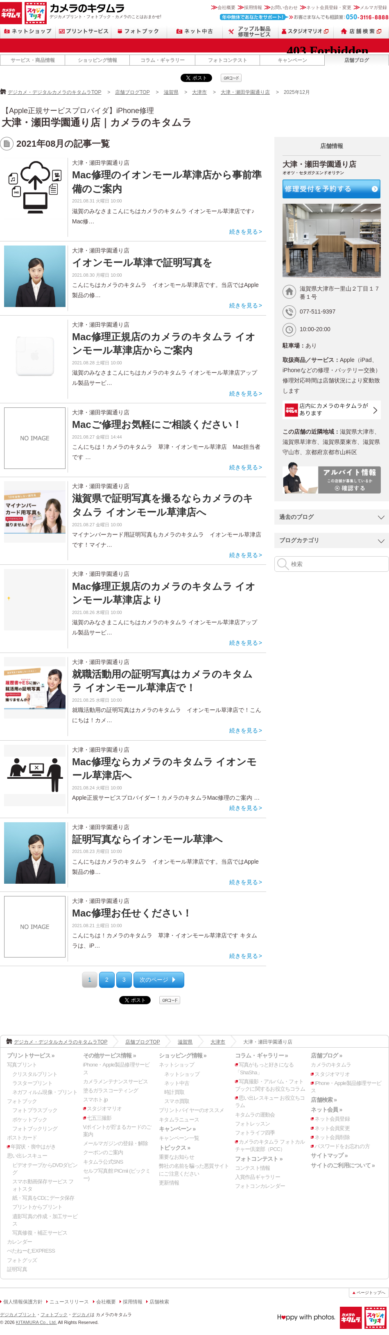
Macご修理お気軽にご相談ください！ (157, 424)
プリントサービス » (30, 1055)
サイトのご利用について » (343, 1165)
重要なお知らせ (176, 1157)
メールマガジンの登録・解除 (115, 1143)
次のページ (154, 979)
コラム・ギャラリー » (261, 1055)
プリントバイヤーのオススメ (191, 1110)
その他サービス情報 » (109, 1055)
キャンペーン (292, 60)
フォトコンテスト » (259, 1158)
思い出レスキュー (27, 1156)
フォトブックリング (34, 1129)
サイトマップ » (329, 1155)
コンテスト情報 (252, 1168)
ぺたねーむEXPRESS (31, 1251)
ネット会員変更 (332, 1128)
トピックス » (174, 1147)
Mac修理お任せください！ (132, 913)
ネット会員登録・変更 (328, 7)
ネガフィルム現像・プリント (44, 1092)
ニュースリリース (69, 1302)
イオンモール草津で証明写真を (142, 262)
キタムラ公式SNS (103, 1162)
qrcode (231, 78)
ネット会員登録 (332, 1119)
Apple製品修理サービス (250, 31)
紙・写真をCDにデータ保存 (43, 1198)
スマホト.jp (95, 1099)
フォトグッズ (22, 1260)
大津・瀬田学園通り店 (245, 92)
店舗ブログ (356, 60)
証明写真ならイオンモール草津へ (147, 839)
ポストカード (22, 1138)
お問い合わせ (284, 7)
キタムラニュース (179, 1120)
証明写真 (17, 1269)
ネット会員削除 (332, 1137)
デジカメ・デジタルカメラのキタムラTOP (54, 92)
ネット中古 (195, 31)
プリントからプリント (37, 1207)
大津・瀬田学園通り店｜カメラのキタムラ (97, 122)
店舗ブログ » (326, 1055)
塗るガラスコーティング (110, 1090)
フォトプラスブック (34, 1110)
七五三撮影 (99, 1118)
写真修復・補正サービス (39, 1233)
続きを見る (243, 231)
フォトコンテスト (227, 60)
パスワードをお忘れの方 (341, 1146)
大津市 (199, 92)
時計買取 (174, 1092)
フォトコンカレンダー (260, 1186)
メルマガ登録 (373, 7)
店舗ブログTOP (132, 92)
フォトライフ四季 (255, 1133)
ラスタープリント (32, 1083)
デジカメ (81, 1314)
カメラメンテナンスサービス (115, 1081)
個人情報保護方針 (23, 1302)
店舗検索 (361, 31)
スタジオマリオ (36, 13)
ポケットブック (29, 1120)
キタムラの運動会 (255, 1115)
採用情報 (253, 7)
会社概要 (226, 7)
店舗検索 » (324, 1099)
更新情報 (169, 1183)
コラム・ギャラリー (162, 60)
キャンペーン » (177, 1129)
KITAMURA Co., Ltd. (36, 1322)
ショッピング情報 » (182, 1055)
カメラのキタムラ (11, 13)
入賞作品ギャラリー (257, 1177)
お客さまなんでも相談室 (304, 17)
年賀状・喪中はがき (33, 1147)
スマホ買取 (176, 1101)
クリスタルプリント (34, 1074)
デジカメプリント (18, 1314)
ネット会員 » (326, 1109)
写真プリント (22, 1065)
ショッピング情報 (97, 60)
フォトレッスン (252, 1124)
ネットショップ (28, 31)
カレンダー (19, 1242)
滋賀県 (171, 92)
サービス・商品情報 (33, 60)
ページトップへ (371, 1292)
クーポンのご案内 (103, 1152)
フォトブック (139, 31)
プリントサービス (83, 31)
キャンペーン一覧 (179, 1138)
